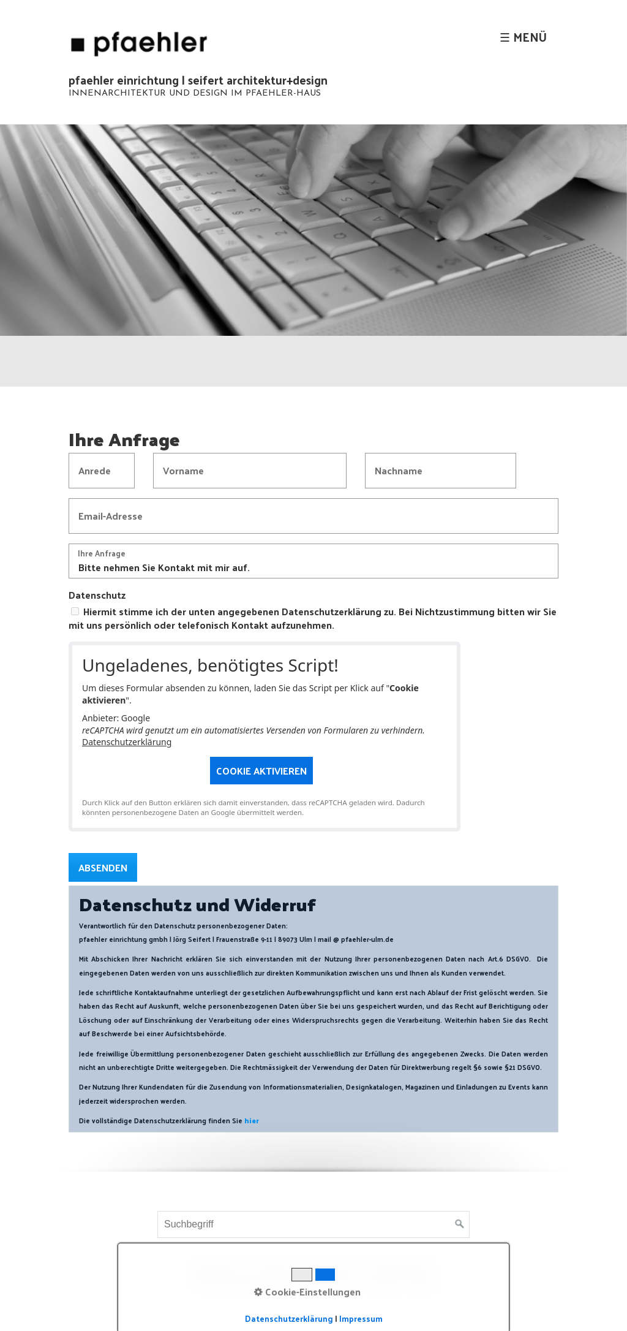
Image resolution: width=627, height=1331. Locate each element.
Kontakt (272, 1266)
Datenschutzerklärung (126, 742)
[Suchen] (460, 1224)
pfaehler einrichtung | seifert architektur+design (198, 79)
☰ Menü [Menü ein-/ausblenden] (523, 36)
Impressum (332, 1266)
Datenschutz (97, 595)
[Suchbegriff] (313, 1224)
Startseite (215, 1266)
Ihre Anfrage (102, 554)
